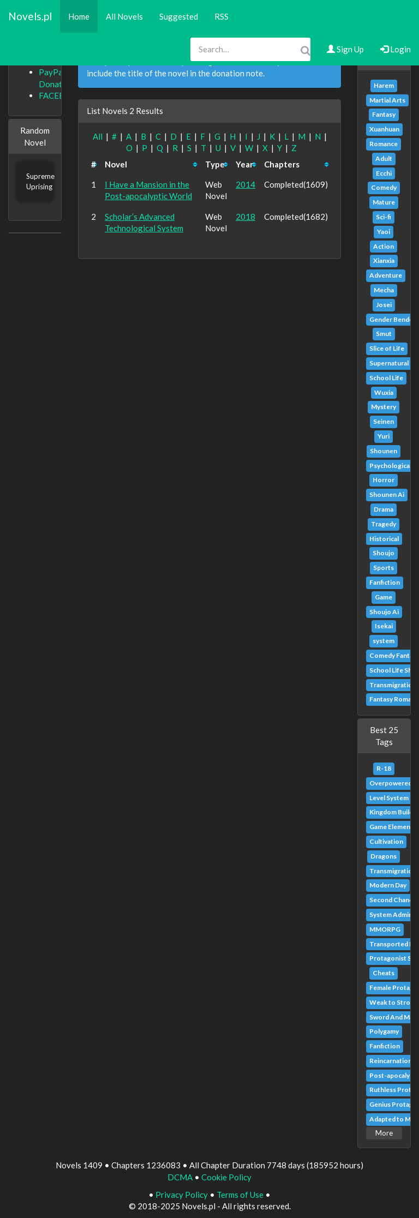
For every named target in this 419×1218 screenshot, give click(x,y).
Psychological (390, 465)
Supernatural (389, 363)
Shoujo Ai (384, 612)
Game (383, 597)
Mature (384, 202)
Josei (384, 305)
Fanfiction (384, 582)
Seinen (383, 421)
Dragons (383, 856)
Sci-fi (383, 217)
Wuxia (383, 392)
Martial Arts (387, 100)
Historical (384, 539)
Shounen (383, 451)
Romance (383, 144)
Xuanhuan (384, 129)
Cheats (383, 973)
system (383, 641)
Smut (384, 333)
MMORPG (384, 929)
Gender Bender (392, 319)
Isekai (384, 626)
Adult (383, 158)
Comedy (384, 187)
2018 (245, 216)
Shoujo (383, 553)
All (98, 136)
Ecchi (384, 173)
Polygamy (384, 1031)
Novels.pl (30, 16)
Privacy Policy (181, 1194)
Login (395, 49)
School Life (386, 378)
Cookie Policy (226, 1177)
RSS (221, 16)
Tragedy (383, 524)
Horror (383, 480)
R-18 (383, 768)
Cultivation (386, 841)
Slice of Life (386, 348)
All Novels (124, 16)
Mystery (383, 407)
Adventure (385, 275)
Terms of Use (240, 1194)
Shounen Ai (386, 494)
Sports (383, 567)
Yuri (384, 436)
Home (78, 16)
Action (383, 246)
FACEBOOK (61, 95)
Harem (384, 85)
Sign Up (345, 49)
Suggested (178, 16)
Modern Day (387, 885)
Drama (383, 509)
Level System (389, 798)
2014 (245, 184)
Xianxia (383, 260)
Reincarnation (390, 1061)
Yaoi (383, 231)
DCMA (180, 1177)
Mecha (384, 290)
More (384, 1133)
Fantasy (384, 114)
